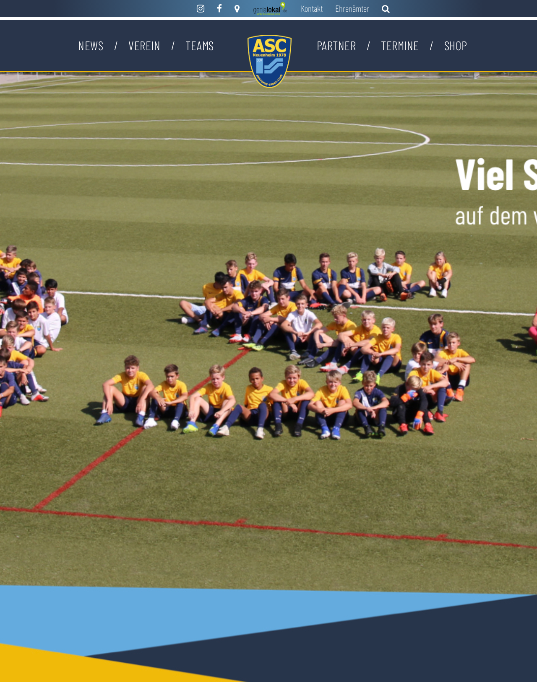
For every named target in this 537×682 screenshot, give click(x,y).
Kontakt (312, 8)
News (90, 45)
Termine (400, 45)
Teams (199, 45)
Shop (455, 45)
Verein (144, 45)
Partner (336, 45)
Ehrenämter (352, 8)
